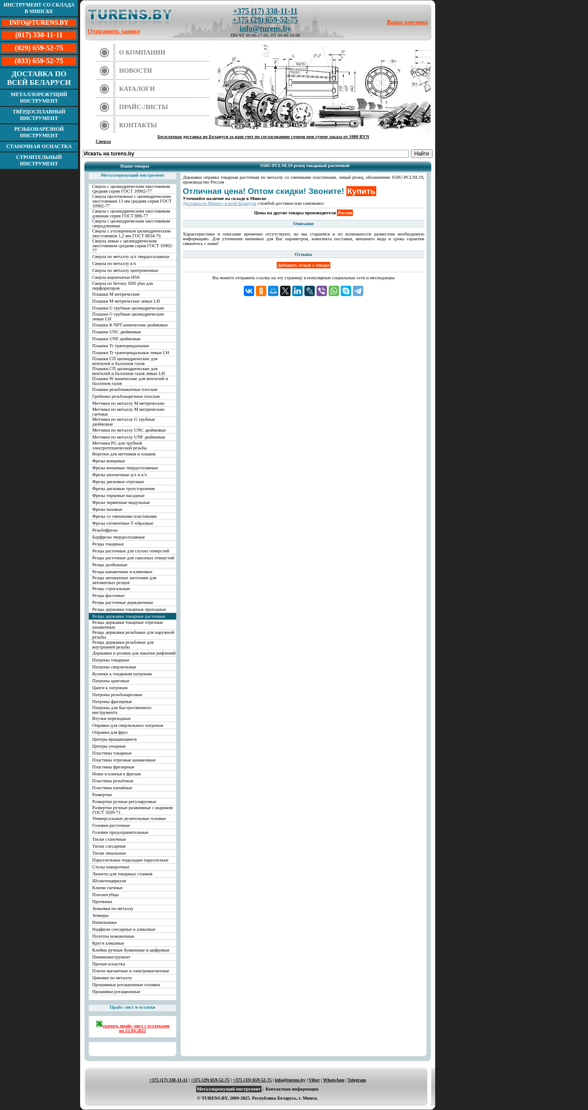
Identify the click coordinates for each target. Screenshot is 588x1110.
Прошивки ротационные (116, 991)
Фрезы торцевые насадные (118, 495)
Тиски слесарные (109, 846)
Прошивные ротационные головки (126, 984)
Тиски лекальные (109, 853)
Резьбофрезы (105, 530)
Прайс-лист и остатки (132, 1007)
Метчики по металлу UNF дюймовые (128, 437)
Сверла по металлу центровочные (125, 270)
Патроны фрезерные (112, 701)
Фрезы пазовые (107, 509)
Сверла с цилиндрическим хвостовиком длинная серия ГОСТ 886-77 (131, 213)
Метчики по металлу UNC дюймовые (129, 430)
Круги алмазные (108, 943)
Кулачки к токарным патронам (122, 673)
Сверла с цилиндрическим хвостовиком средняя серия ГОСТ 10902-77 (131, 189)
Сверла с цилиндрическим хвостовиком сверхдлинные (131, 223)
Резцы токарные (108, 544)
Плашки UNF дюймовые (116, 338)
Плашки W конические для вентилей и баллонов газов (130, 381)
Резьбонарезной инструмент (39, 132)
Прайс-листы (143, 106)
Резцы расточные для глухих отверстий (130, 551)
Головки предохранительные (120, 832)
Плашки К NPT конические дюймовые (130, 325)
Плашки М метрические (116, 294)
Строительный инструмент (39, 160)
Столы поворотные (110, 867)
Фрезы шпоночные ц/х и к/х (119, 474)
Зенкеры (100, 915)
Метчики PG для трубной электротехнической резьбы (119, 445)
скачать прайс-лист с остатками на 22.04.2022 (133, 1026)
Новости (135, 70)
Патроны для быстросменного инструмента (122, 710)
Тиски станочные (109, 839)
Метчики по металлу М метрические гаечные (128, 411)
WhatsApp (333, 1080)
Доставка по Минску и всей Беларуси (219, 203)
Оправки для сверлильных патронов (127, 725)
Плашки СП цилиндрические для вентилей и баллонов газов (125, 361)
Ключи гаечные (107, 887)
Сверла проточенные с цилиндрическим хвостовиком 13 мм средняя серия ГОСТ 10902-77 (132, 201)
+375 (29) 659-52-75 (265, 20)
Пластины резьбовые (112, 780)
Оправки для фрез (110, 732)
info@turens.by (265, 28)
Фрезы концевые (108, 460)
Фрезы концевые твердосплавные (125, 467)
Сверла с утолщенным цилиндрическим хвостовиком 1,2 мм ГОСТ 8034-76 (131, 233)
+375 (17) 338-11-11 (265, 11)
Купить (361, 191)
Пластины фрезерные (113, 767)
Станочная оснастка (38, 146)
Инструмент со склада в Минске (38, 8)
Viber (314, 1080)
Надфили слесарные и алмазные (123, 929)
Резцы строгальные (111, 588)
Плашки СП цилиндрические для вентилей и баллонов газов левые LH (128, 371)
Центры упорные (109, 746)
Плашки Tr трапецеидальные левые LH (130, 352)
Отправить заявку (113, 31)
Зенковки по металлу (112, 908)
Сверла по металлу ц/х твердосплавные (130, 256)
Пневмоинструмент (111, 957)
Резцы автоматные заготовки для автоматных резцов (124, 580)
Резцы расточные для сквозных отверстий (133, 557)
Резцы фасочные (108, 595)
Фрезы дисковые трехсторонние (123, 488)
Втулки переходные (111, 718)
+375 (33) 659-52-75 (252, 1080)
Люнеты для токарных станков (122, 873)
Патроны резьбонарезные (117, 694)
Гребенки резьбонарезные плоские (126, 396)
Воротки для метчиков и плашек (124, 454)
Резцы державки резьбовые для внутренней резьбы (123, 644)
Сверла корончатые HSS (116, 277)
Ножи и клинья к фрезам (116, 773)
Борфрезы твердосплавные (118, 537)
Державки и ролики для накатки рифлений (134, 653)
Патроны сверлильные (114, 667)
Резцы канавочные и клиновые (122, 571)
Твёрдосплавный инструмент (39, 115)
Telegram (357, 1080)
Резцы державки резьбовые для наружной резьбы (133, 634)
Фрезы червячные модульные (121, 502)
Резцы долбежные (109, 564)
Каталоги (137, 88)
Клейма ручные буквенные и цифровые (131, 950)
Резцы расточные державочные (122, 602)
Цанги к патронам (109, 687)
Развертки (102, 794)
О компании (142, 52)
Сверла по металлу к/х (114, 263)
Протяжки (102, 901)
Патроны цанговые (110, 680)
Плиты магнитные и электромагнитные (130, 970)
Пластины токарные (112, 753)
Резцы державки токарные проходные (129, 609)
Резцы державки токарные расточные (128, 616)
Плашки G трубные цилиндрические (128, 308)
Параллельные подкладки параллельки (130, 860)
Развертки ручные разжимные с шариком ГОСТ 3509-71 (132, 810)
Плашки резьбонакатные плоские (125, 389)
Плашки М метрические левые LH (126, 301)
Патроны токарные (110, 660)
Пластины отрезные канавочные (123, 760)
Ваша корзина (407, 22)
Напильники (104, 922)
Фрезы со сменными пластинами (124, 516)
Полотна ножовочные (113, 936)
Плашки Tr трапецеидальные (120, 345)
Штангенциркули (109, 880)
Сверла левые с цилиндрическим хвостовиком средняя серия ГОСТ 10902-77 (132, 246)
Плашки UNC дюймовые (116, 331)
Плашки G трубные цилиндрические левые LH (128, 316)
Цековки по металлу (112, 977)
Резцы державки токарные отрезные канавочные (127, 624)
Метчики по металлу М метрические (128, 403)
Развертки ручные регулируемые (124, 801)
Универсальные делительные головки (129, 818)
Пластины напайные (112, 787)
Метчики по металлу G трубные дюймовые (123, 421)
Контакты (138, 125)
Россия (345, 212)
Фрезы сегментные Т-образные (122, 523)
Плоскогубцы (105, 894)
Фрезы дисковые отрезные (118, 481)
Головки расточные (111, 825)
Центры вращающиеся (114, 739)
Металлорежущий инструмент (39, 97)
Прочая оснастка (108, 964)
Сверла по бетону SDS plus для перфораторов (122, 285)
